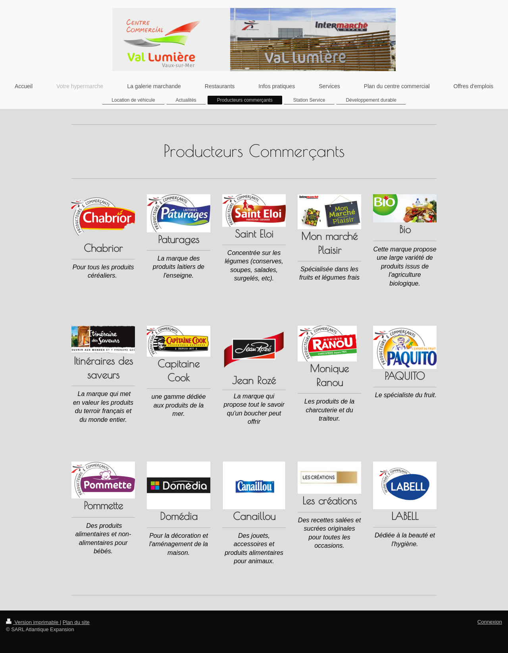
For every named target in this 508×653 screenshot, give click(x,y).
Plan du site (76, 622)
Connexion (489, 622)
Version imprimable (33, 622)
